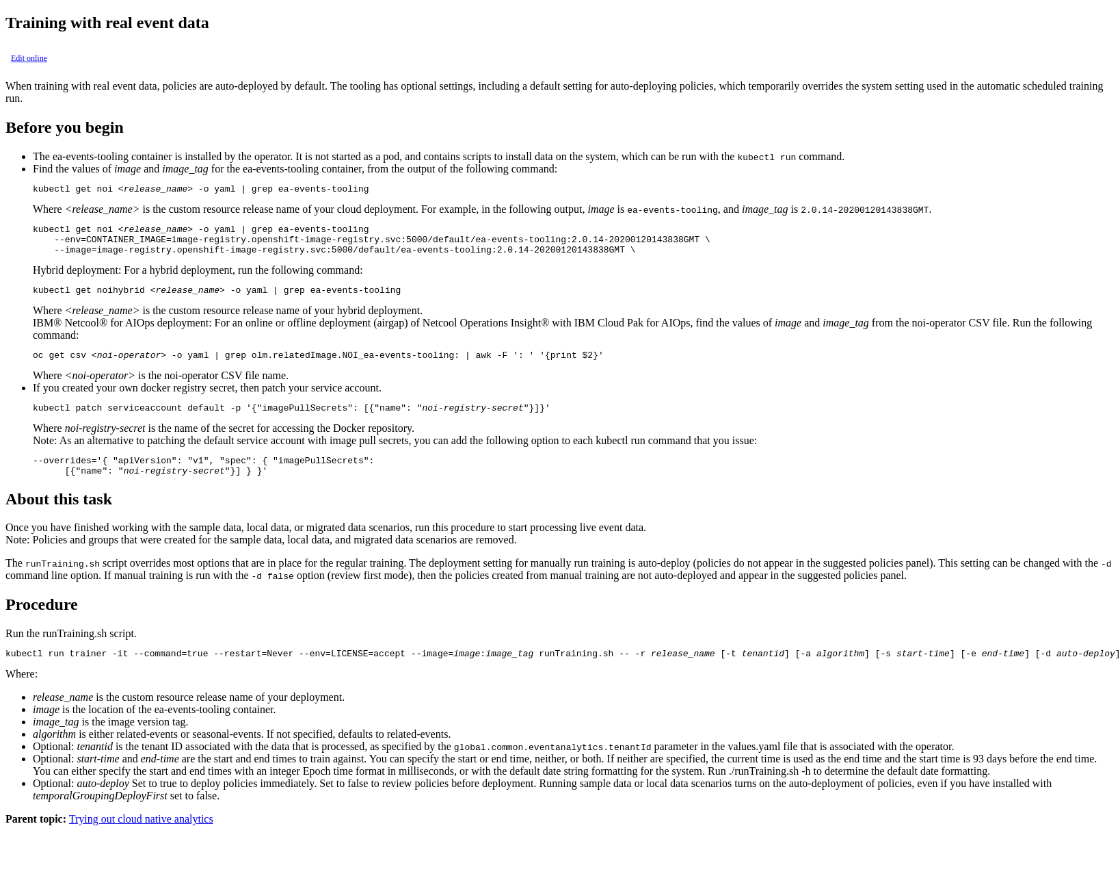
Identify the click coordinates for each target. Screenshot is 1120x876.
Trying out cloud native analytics (141, 839)
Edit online (29, 58)
